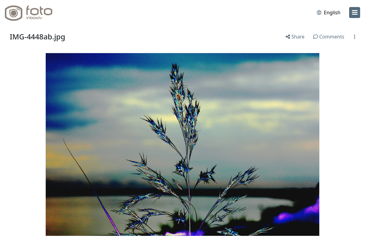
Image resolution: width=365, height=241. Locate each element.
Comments (328, 36)
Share (295, 36)
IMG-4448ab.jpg (37, 36)
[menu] (354, 12)
